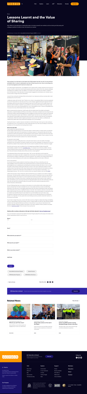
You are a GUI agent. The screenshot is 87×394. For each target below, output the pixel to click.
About (69, 372)
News (8, 14)
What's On (29, 370)
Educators (70, 369)
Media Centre (57, 374)
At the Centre (43, 368)
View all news (76, 300)
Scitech (72, 384)
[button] (35, 3)
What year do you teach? (15, 242)
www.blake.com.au (26, 147)
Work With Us (57, 372)
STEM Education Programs (14, 274)
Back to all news (11, 282)
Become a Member (58, 370)
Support (56, 366)
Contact (70, 374)
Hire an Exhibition (57, 376)
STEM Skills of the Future (30, 274)
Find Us (6, 367)
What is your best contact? (15, 250)
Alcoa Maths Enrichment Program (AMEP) (29, 33)
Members (70, 366)
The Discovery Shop (31, 376)
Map (28, 372)
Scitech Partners (31, 271)
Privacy (75, 384)
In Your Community (44, 370)
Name (11, 218)
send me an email (15, 206)
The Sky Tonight (44, 374)
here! (49, 171)
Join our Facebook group (44, 211)
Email (10, 228)
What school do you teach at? (16, 235)
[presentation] (15, 260)
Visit (28, 366)
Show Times (29, 368)
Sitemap (69, 386)
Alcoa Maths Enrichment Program (16, 271)
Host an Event (29, 374)
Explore (42, 366)
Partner (55, 368)
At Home (42, 372)
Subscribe (76, 291)
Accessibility (79, 384)
